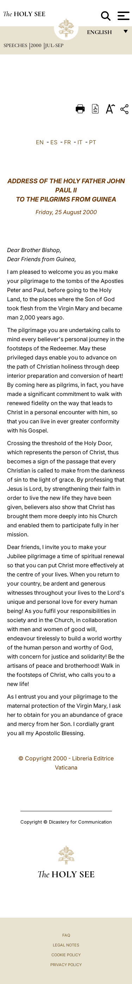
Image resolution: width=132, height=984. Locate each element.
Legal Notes (66, 945)
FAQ (66, 935)
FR (67, 142)
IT (79, 142)
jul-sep (54, 45)
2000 (37, 45)
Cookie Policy (66, 954)
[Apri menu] (123, 16)
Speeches (16, 45)
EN (40, 142)
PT (92, 142)
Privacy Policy (66, 964)
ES (53, 142)
